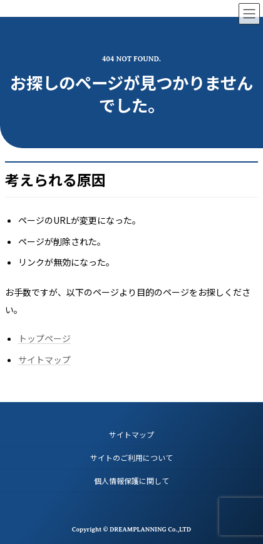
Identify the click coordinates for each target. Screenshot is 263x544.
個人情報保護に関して (131, 480)
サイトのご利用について (131, 457)
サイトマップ (44, 359)
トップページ (44, 338)
